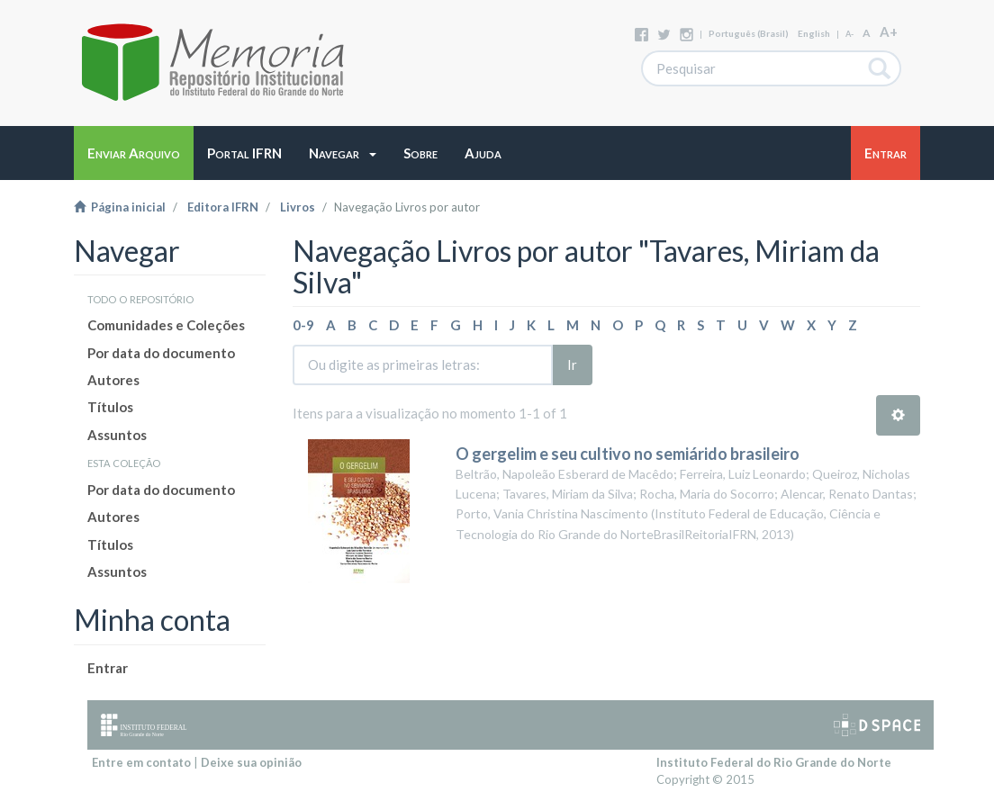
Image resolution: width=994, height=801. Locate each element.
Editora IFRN (222, 207)
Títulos (110, 407)
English (814, 33)
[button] (342, 153)
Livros (297, 207)
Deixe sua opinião (251, 762)
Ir (572, 364)
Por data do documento (161, 353)
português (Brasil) (749, 33)
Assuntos (117, 435)
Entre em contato (141, 762)
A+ (889, 31)
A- (849, 34)
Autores (113, 380)
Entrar (107, 668)
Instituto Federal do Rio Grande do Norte (773, 762)
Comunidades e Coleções (166, 325)
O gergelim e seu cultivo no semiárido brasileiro (628, 454)
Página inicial (120, 207)
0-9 (303, 325)
